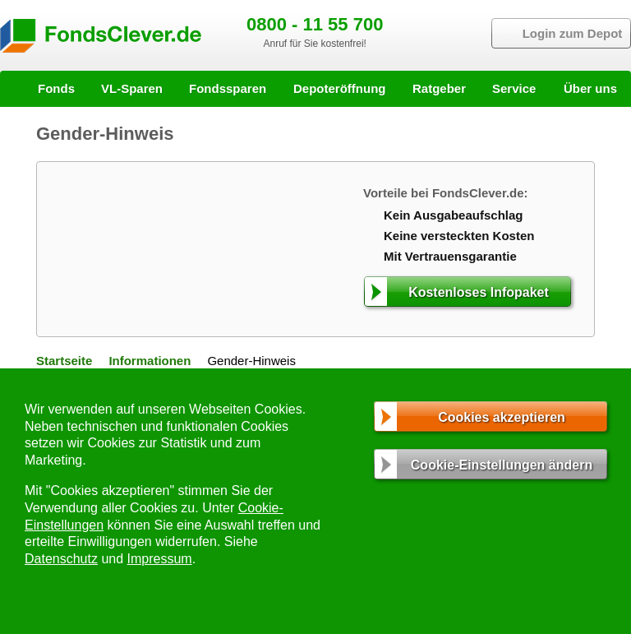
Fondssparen (227, 88)
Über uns (590, 88)
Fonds (56, 88)
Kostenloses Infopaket (478, 292)
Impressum (159, 559)
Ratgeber (439, 88)
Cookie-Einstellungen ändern (501, 465)
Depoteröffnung (339, 88)
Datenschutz (61, 559)
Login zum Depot (573, 33)
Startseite (64, 361)
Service (514, 88)
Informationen (149, 361)
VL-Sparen (132, 88)
